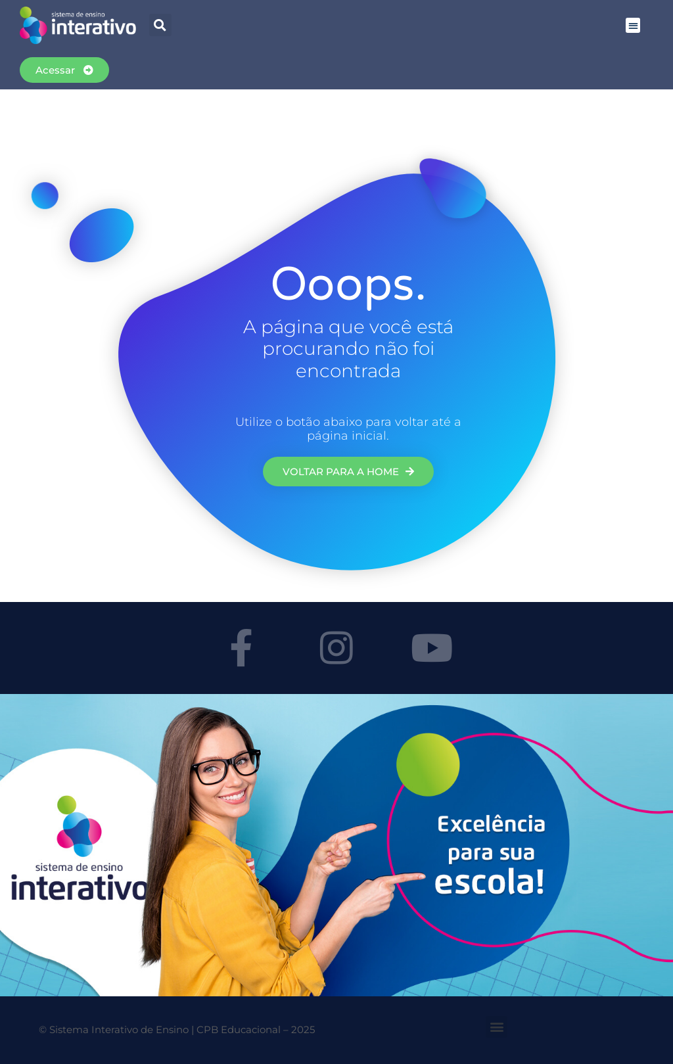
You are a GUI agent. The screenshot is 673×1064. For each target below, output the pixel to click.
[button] (160, 25)
